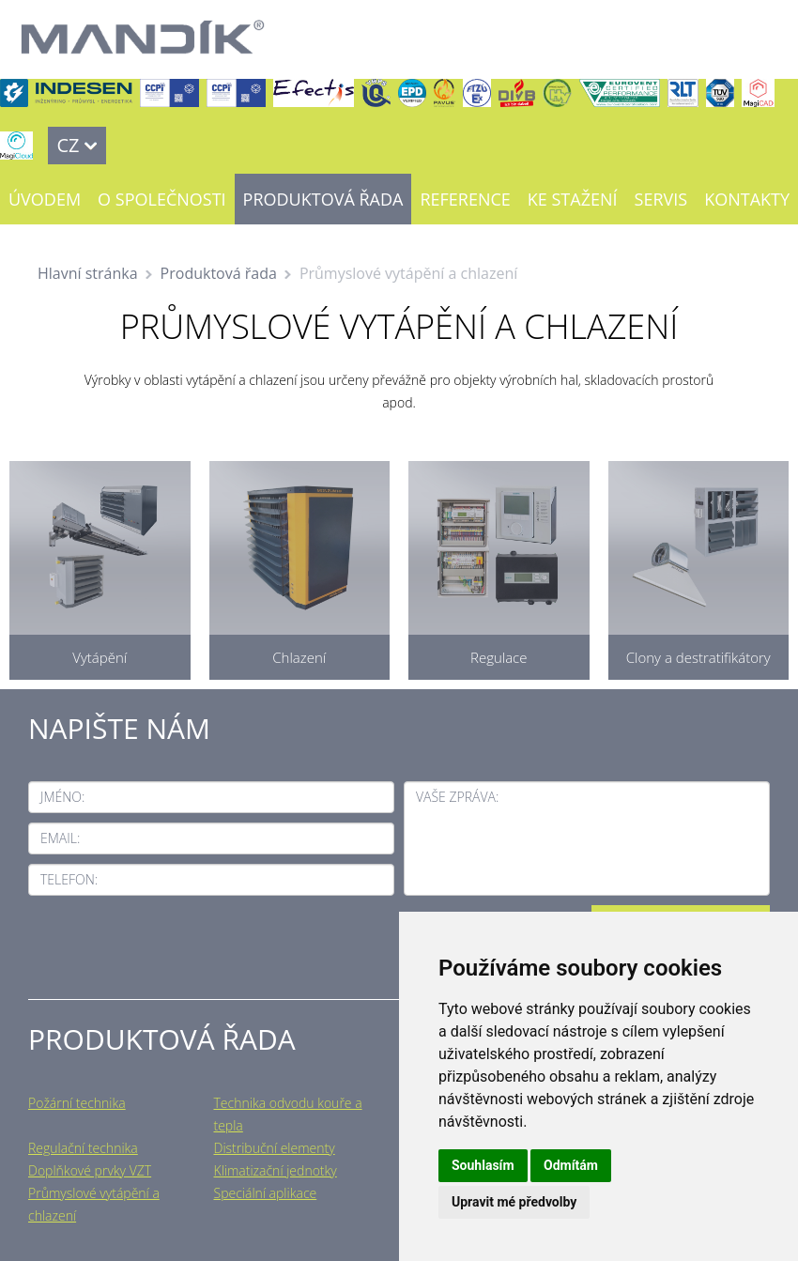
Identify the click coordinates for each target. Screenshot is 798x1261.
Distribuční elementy (274, 1148)
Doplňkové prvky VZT (89, 1170)
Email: (60, 838)
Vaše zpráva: (457, 797)
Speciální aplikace (265, 1193)
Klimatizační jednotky (275, 1170)
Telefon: (69, 879)
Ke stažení (573, 199)
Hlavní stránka (88, 273)
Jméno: (62, 797)
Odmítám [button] (571, 1165)
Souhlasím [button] (483, 1165)
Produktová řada (323, 199)
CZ (67, 145)
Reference (465, 199)
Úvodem (44, 199)
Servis (661, 199)
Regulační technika (83, 1148)
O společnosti (161, 199)
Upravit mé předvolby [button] (514, 1201)
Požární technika (77, 1103)
